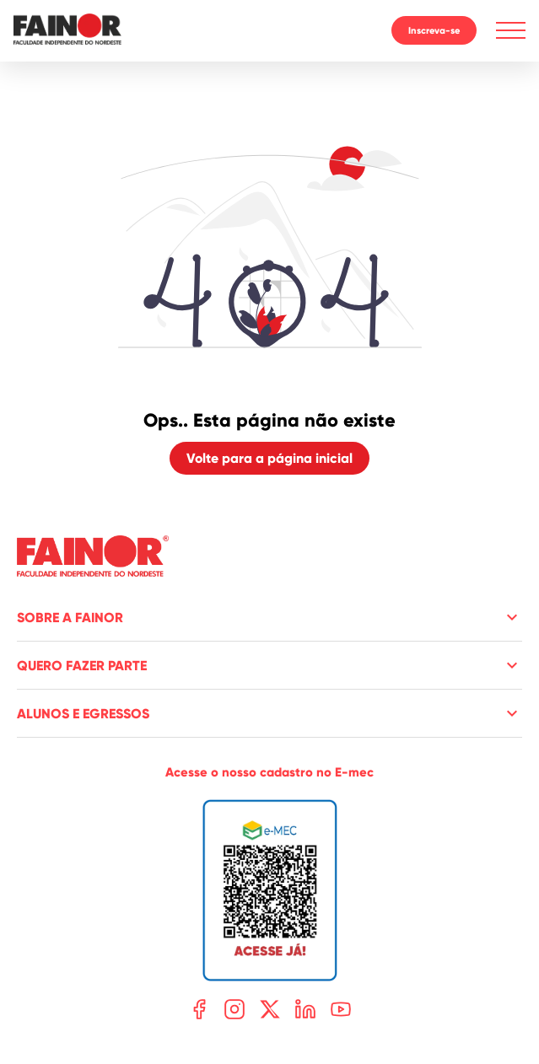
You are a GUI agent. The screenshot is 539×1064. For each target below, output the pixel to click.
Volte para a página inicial (269, 458)
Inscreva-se (434, 30)
